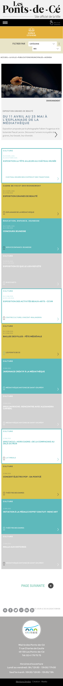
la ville (13, 57)
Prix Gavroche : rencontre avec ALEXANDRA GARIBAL (28, 407)
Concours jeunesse (14, 231)
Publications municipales (30, 57)
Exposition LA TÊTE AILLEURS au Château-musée (29, 161)
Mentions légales (23, 681)
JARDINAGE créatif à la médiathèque (24, 371)
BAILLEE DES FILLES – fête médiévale (22, 336)
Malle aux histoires (14, 547)
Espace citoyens (31, 32)
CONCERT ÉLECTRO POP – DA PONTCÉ (22, 477)
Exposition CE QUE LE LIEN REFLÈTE (22, 266)
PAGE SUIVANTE (37, 585)
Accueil (4, 57)
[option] (31, 102)
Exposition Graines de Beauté (20, 196)
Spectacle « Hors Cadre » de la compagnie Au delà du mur (28, 442)
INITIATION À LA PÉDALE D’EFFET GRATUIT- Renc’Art (30, 512)
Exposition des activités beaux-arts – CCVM (28, 301)
